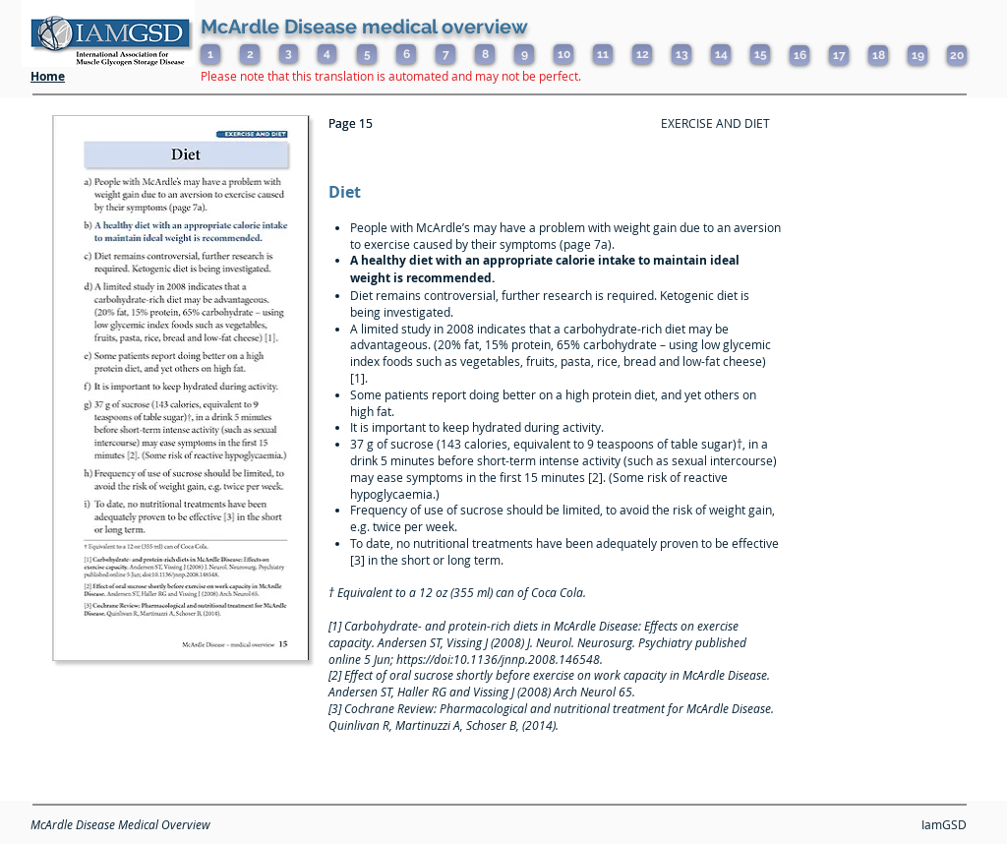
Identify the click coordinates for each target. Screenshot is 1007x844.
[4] (327, 53)
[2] (250, 54)
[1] (210, 54)
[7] (445, 54)
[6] (406, 54)
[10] (563, 54)
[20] (957, 55)
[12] (642, 54)
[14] (721, 54)
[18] (878, 55)
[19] (917, 55)
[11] (603, 54)
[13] (681, 54)
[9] (524, 54)
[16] (799, 55)
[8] (485, 54)
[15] (760, 54)
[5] (367, 54)
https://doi (423, 659)
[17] (839, 55)
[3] (288, 53)
